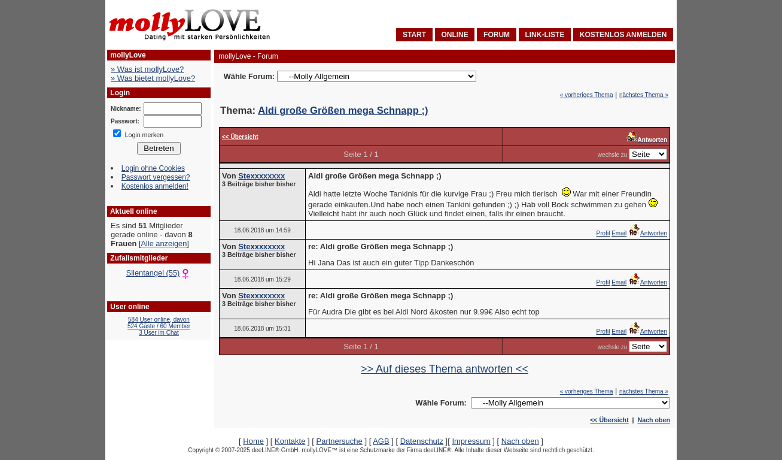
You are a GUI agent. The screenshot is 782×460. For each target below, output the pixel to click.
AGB (381, 441)
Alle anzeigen (164, 243)
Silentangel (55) (159, 272)
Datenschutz (421, 441)
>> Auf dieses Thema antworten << (444, 369)
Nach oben (654, 419)
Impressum (471, 441)
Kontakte (290, 441)
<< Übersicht (609, 419)
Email (618, 233)
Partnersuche (339, 441)
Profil (603, 233)
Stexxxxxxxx (261, 175)
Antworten (647, 233)
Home (253, 441)
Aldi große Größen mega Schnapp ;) (343, 110)
